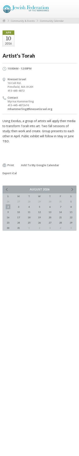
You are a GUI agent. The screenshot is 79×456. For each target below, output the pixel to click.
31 (18, 228)
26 (39, 222)
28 (60, 222)
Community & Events (23, 20)
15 (71, 212)
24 (18, 222)
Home (4, 20)
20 (50, 217)
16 (8, 217)
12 (39, 212)
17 (18, 217)
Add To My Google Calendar (40, 165)
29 (71, 222)
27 (50, 222)
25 (29, 222)
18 (29, 217)
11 (29, 212)
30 (8, 228)
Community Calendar (52, 20)
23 (8, 222)
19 (39, 217)
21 (60, 217)
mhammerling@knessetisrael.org (30, 109)
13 (50, 212)
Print (8, 165)
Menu (71, 9)
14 (60, 212)
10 (18, 212)
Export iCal (10, 173)
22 (71, 217)
